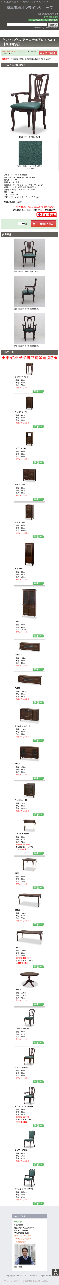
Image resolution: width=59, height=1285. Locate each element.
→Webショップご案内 (22, 1239)
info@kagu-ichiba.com (22, 1236)
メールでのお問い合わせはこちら (43, 20)
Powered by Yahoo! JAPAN (45, 27)
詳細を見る (38, 391)
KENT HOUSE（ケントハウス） (14, 51)
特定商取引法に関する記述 (36, 1281)
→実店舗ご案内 (20, 1242)
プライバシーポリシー (12, 1281)
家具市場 (30, 7)
